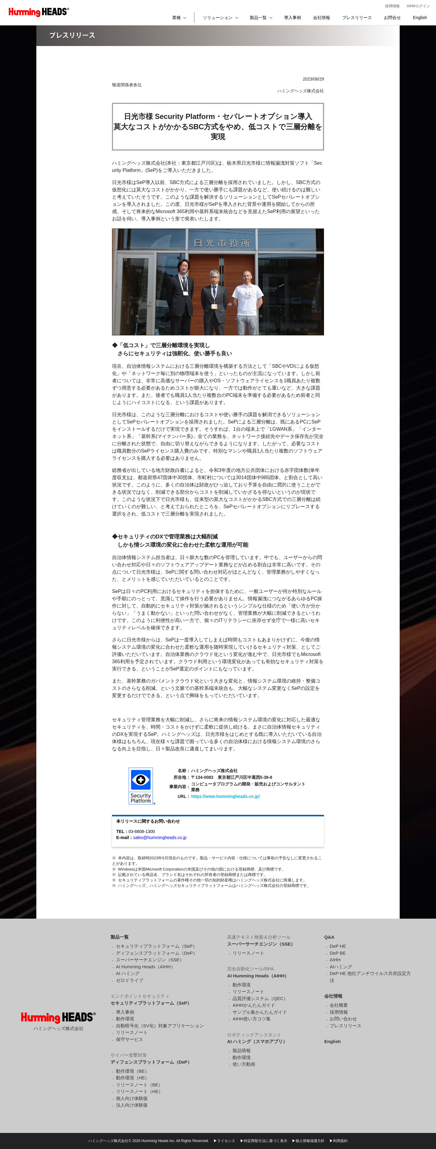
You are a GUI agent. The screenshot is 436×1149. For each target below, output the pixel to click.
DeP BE (338, 953)
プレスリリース (357, 17)
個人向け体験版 (132, 1098)
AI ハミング (128, 973)
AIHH (335, 959)
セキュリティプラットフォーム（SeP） (156, 946)
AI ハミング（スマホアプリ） (257, 1041)
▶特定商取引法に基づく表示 (263, 1141)
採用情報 (392, 6)
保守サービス (129, 1039)
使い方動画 (244, 1064)
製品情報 (242, 1050)
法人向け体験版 (132, 1105)
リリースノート (132, 1032)
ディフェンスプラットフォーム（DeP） (156, 953)
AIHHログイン (418, 6)
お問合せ (392, 17)
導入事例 (292, 17)
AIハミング (341, 966)
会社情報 (321, 17)
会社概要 (339, 1005)
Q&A (329, 937)
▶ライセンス (224, 1141)
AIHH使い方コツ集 (252, 1018)
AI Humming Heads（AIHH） (145, 966)
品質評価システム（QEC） (260, 998)
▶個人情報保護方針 (308, 1141)
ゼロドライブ (129, 980)
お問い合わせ (343, 1018)
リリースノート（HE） (139, 1091)
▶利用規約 (338, 1141)
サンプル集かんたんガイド (260, 1012)
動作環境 (125, 1018)
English (420, 17)
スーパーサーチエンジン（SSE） (150, 959)
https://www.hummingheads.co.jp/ (225, 796)
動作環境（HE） (133, 1077)
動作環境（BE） (132, 1071)
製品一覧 (258, 17)
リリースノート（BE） (139, 1084)
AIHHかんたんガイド (254, 1005)
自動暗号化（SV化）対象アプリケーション (160, 1025)
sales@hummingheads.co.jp (160, 837)
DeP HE (338, 946)
